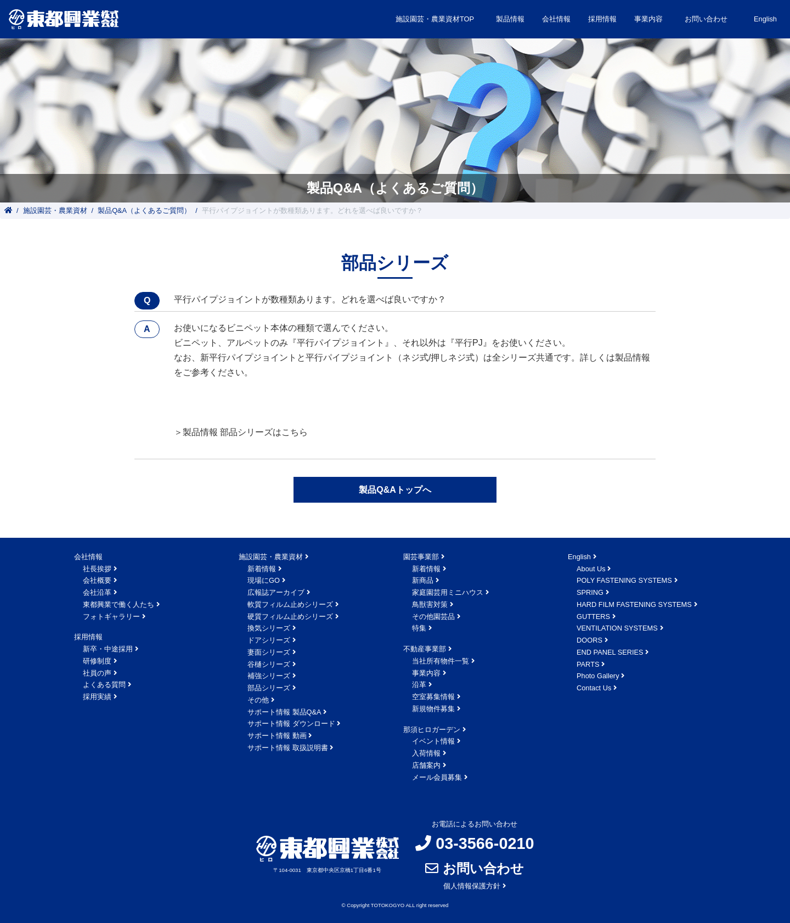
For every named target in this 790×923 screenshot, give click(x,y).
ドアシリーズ (268, 640)
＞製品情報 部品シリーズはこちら (241, 432)
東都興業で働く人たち (118, 604)
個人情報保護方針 (471, 886)
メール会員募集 (437, 777)
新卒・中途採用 (108, 649)
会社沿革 (97, 592)
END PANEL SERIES (610, 652)
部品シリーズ (268, 688)
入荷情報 (426, 753)
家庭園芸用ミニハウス (447, 592)
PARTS (588, 664)
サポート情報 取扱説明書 (287, 748)
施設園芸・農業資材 (55, 210)
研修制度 (97, 661)
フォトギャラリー (111, 616)
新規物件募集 (433, 709)
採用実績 (97, 697)
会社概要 (97, 580)
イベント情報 (433, 741)
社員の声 (97, 673)
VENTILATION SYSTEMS (617, 628)
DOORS (589, 640)
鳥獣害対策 (430, 604)
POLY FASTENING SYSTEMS (624, 580)
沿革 (419, 684)
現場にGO (263, 580)
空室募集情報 (433, 697)
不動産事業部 (424, 649)
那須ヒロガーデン (431, 729)
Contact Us (594, 688)
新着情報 (261, 569)
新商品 (422, 580)
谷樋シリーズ (268, 664)
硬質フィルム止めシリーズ (290, 616)
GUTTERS (593, 616)
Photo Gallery (598, 676)
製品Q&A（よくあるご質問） (144, 210)
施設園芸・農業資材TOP (435, 19)
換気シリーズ (268, 628)
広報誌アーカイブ (275, 592)
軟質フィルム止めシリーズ (290, 604)
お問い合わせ (706, 19)
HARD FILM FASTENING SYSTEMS (634, 604)
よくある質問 (104, 684)
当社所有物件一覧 (440, 661)
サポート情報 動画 (277, 735)
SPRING (590, 592)
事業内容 (426, 673)
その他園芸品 (433, 616)
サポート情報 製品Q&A (284, 712)
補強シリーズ (268, 676)
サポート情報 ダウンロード (291, 723)
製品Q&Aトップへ (395, 489)
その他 (258, 700)
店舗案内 (426, 765)
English (765, 19)
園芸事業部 (421, 557)
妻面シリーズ (268, 652)
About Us (591, 569)
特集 (419, 628)
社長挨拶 (97, 569)
